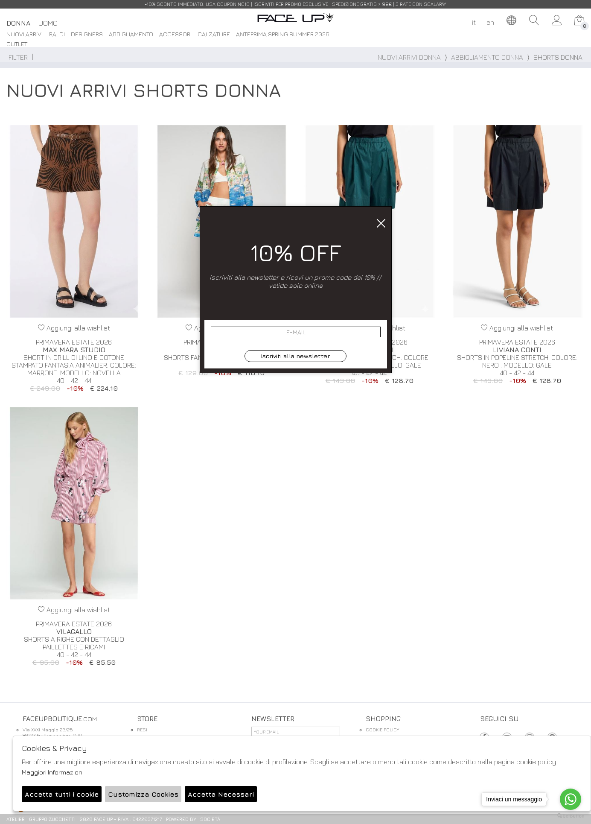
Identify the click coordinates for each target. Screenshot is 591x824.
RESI (142, 729)
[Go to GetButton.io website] (570, 815)
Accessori (175, 34)
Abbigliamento (131, 34)
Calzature (214, 34)
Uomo (48, 23)
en (490, 22)
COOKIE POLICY (382, 729)
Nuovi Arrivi (24, 34)
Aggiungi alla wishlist (74, 328)
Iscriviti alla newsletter (295, 355)
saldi (57, 34)
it (474, 22)
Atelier (15, 819)
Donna (18, 23)
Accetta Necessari (221, 794)
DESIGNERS (87, 34)
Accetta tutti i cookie (62, 794)
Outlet (16, 44)
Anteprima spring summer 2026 (282, 34)
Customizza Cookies (143, 794)
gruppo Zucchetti (52, 819)
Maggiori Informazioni (53, 772)
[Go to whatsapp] (570, 799)
